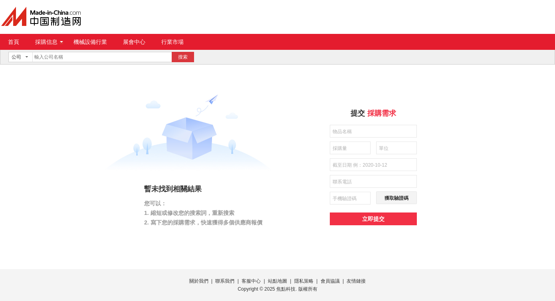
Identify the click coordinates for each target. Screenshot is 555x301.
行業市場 (172, 42)
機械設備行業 (90, 42)
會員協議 (330, 281)
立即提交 (373, 219)
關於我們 (198, 281)
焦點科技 (285, 289)
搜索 (183, 57)
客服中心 (251, 281)
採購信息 (49, 42)
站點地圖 (277, 281)
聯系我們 (224, 281)
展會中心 (134, 42)
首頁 (13, 42)
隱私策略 (303, 281)
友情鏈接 (356, 281)
